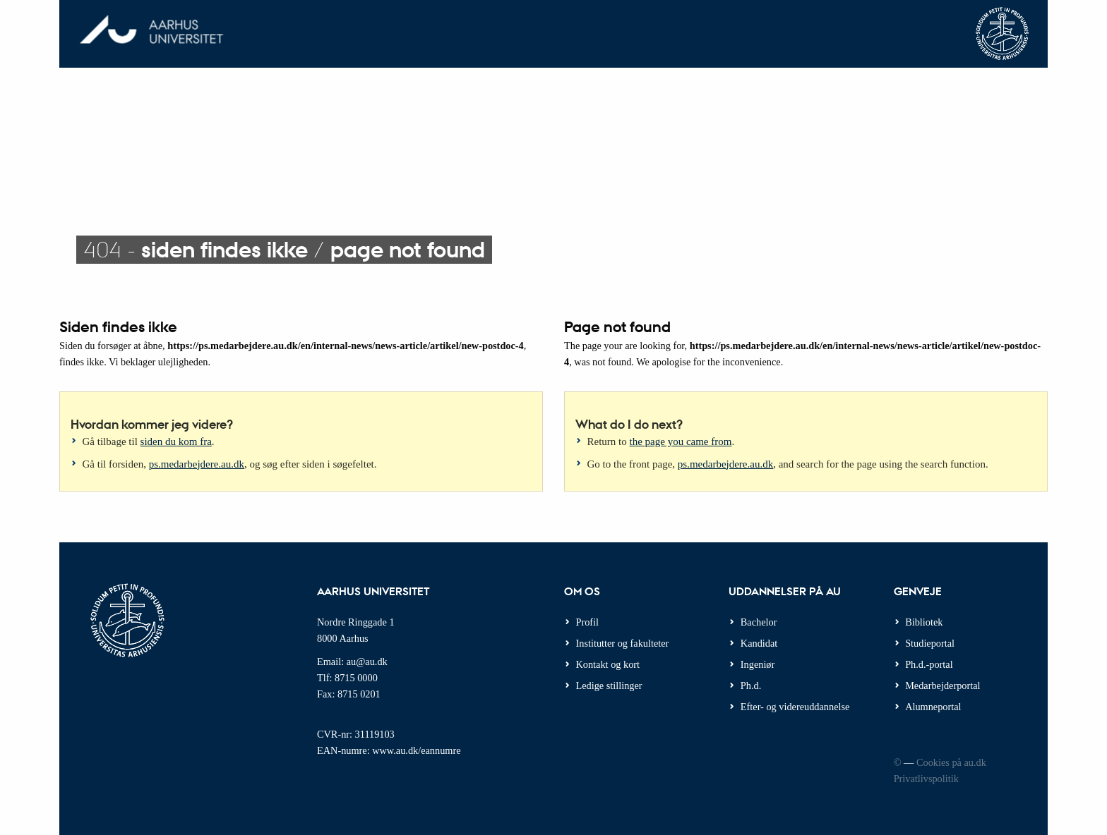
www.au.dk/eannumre (416, 750)
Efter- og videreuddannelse (795, 706)
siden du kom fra (176, 441)
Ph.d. (751, 685)
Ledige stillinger (609, 685)
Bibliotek (924, 622)
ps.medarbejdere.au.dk (196, 464)
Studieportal (930, 643)
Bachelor (759, 622)
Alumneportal (933, 706)
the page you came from (681, 441)
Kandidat (759, 643)
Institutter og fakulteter (622, 643)
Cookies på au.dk (951, 762)
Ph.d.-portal (929, 664)
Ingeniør (757, 664)
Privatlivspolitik (926, 778)
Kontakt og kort (608, 664)
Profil (587, 622)
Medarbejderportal (942, 685)
